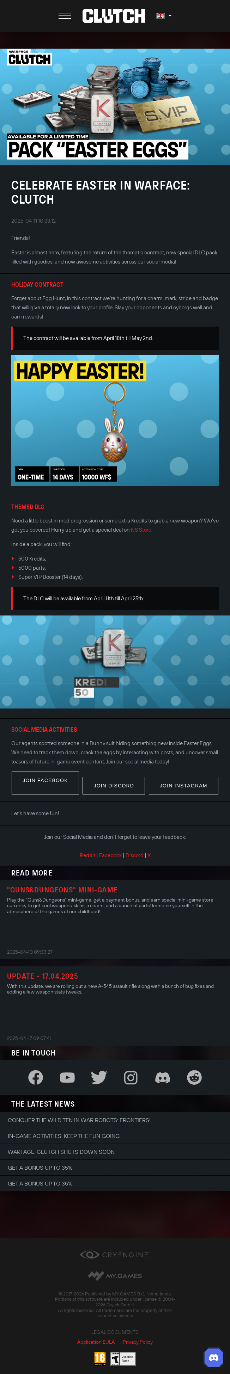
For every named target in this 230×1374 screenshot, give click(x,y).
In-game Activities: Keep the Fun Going (64, 1135)
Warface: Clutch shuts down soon (61, 1151)
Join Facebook (45, 780)
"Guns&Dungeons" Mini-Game (62, 890)
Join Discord (113, 785)
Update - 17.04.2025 (42, 976)
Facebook (110, 855)
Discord (135, 855)
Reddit (87, 855)
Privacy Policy (138, 1342)
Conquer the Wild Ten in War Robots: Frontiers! (79, 1120)
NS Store (141, 529)
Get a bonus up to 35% (40, 1167)
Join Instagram (183, 785)
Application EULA (96, 1342)
